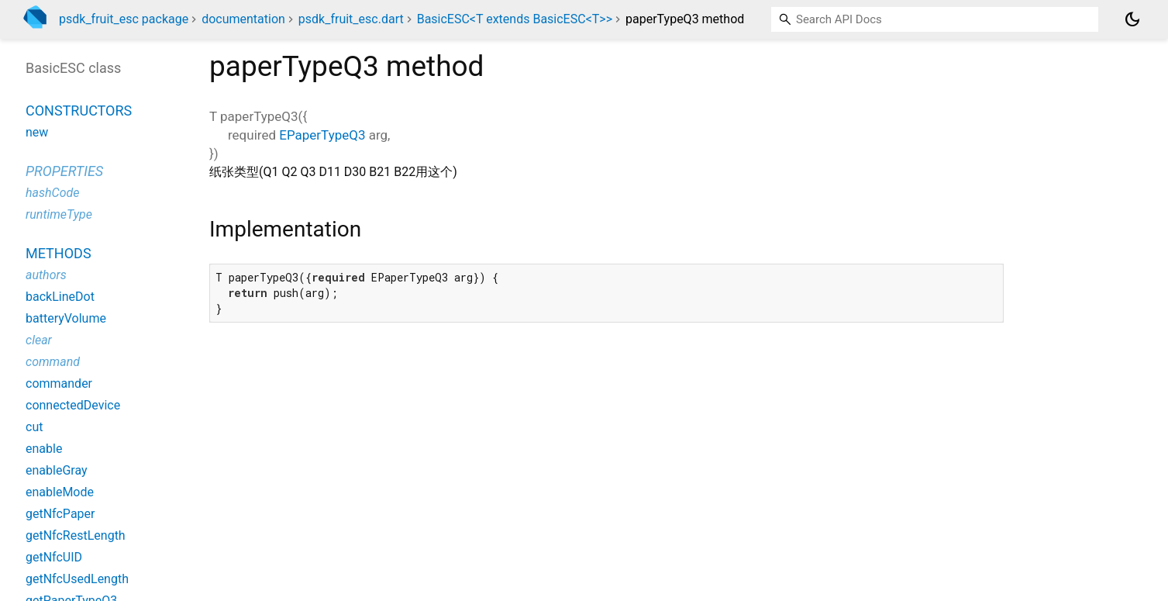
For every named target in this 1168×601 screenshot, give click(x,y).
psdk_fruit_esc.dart (351, 19)
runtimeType (59, 214)
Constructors (79, 110)
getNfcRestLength (76, 535)
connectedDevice (73, 405)
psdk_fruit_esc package (123, 19)
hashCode (52, 192)
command (53, 361)
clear (39, 340)
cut (34, 427)
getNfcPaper (60, 513)
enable (44, 448)
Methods (58, 253)
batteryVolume (66, 318)
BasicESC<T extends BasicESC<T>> (514, 19)
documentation (243, 19)
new (37, 132)
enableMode (60, 492)
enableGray (57, 470)
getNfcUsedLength (77, 579)
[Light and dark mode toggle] (1132, 19)
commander (59, 383)
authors (46, 275)
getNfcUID (54, 557)
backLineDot (60, 296)
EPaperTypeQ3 (322, 135)
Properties (64, 171)
